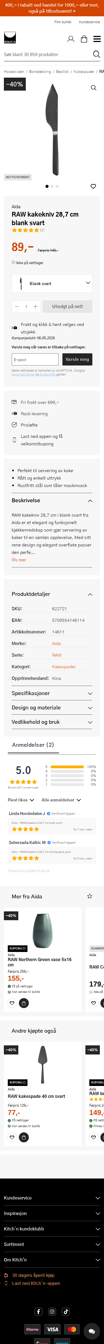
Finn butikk (62, 21)
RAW (56, 655)
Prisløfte (29, 425)
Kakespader (84, 71)
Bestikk (62, 71)
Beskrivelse (26, 500)
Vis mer (19, 559)
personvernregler (23, 374)
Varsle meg (77, 359)
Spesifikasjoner (31, 693)
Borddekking (40, 71)
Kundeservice (89, 21)
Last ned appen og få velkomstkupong (42, 440)
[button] (93, 186)
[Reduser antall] (17, 306)
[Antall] (26, 306)
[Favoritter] (12, 1003)
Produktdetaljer (31, 594)
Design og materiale (36, 707)
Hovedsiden (14, 71)
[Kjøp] (24, 1003)
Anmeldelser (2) (33, 744)
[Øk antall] (36, 306)
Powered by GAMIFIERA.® (29, 870)
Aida (16, 206)
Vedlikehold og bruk (36, 722)
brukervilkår (48, 374)
